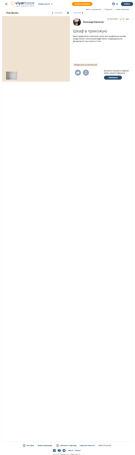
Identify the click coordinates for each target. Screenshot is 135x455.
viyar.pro (78, 450)
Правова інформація (45, 445)
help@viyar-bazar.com (87, 445)
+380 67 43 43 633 (104, 445)
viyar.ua (70, 450)
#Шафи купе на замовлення (85, 65)
